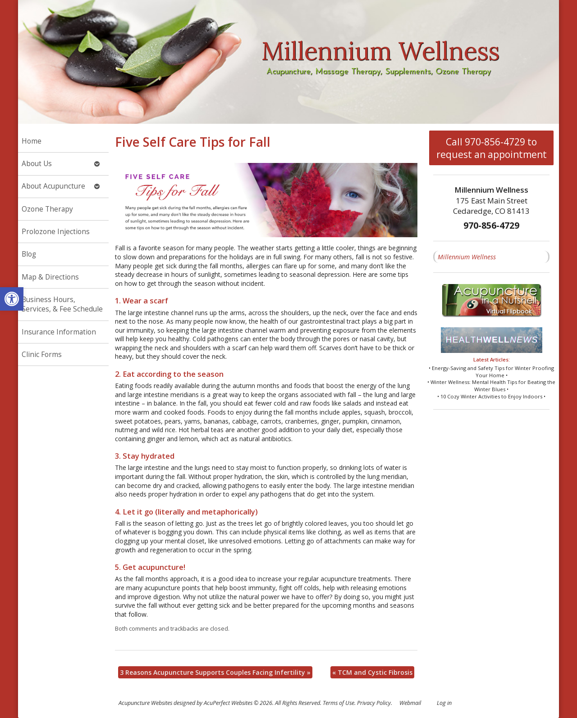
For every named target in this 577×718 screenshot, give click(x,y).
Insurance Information (59, 332)
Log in (444, 703)
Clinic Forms (42, 354)
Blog (29, 254)
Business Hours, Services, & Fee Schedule (62, 304)
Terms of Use (338, 703)
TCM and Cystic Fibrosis (372, 672)
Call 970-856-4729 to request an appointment (491, 148)
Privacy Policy (374, 703)
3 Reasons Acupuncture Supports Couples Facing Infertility (215, 672)
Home (31, 141)
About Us (37, 163)
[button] (11, 299)
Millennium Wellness (467, 257)
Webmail (410, 703)
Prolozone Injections (56, 231)
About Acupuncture (53, 186)
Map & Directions (50, 277)
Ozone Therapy (47, 209)
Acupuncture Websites (145, 703)
